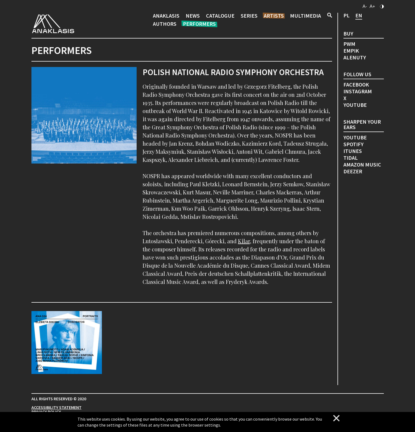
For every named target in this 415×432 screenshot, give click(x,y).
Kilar (244, 241)
